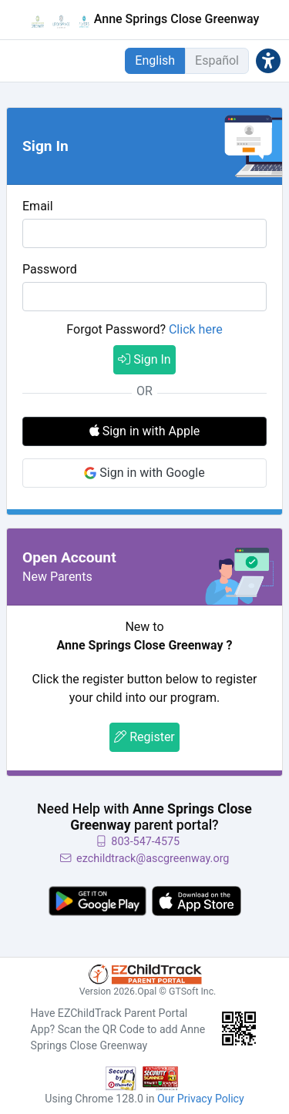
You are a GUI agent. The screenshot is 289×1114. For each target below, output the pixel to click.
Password (49, 269)
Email (37, 206)
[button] (268, 60)
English (155, 60)
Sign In (144, 359)
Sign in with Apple (144, 431)
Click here (196, 329)
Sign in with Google (144, 472)
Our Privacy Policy (200, 1098)
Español (217, 60)
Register (144, 737)
